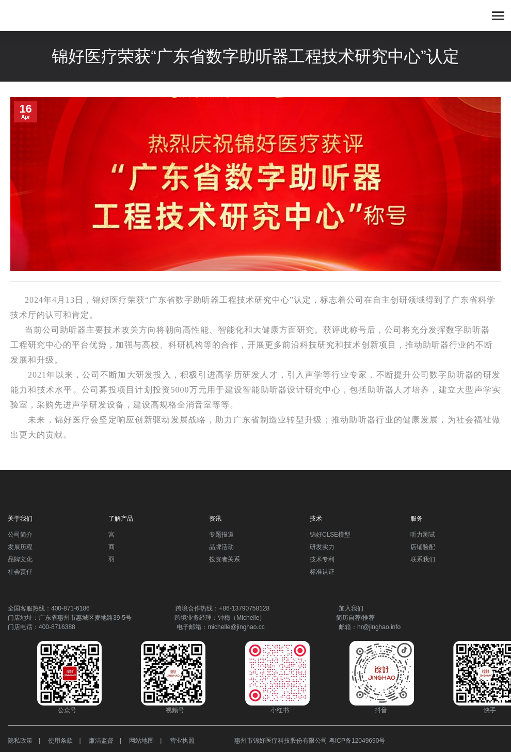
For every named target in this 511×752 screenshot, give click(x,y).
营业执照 (182, 740)
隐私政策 (20, 740)
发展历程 (20, 547)
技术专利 (322, 559)
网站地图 (141, 740)
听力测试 (422, 534)
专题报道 (221, 534)
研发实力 (322, 547)
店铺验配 (422, 547)
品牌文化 (20, 559)
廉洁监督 (101, 740)
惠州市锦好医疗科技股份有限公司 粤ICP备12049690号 (310, 740)
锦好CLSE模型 (330, 534)
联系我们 (422, 559)
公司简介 (20, 534)
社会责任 (20, 571)
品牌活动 (221, 547)
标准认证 (322, 571)
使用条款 (60, 740)
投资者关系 (224, 559)
